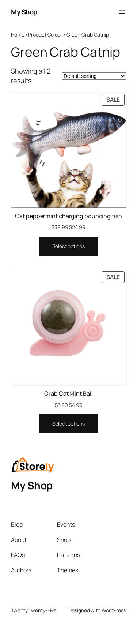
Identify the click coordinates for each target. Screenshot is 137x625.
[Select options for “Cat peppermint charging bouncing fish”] (68, 246)
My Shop (24, 11)
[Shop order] (94, 76)
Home (17, 34)
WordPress (114, 610)
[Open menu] (121, 12)
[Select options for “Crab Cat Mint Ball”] (68, 423)
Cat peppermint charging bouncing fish (68, 216)
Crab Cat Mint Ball (68, 393)
